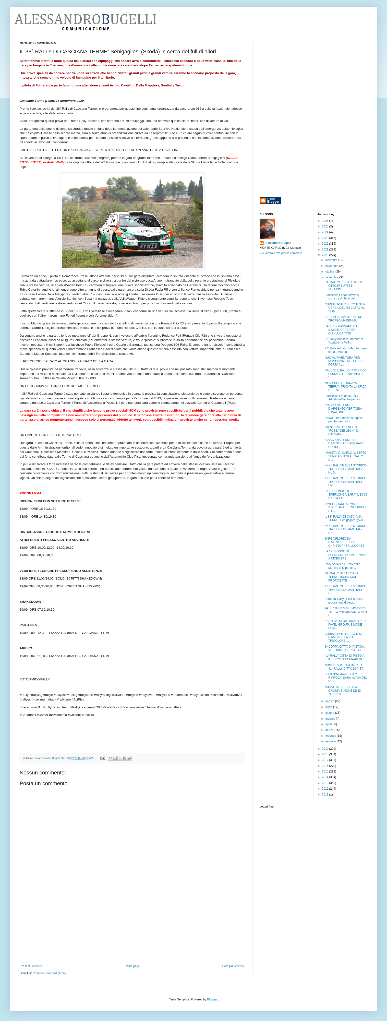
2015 (325, 771)
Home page (132, 966)
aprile (329, 724)
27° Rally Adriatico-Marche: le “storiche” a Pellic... (344, 340)
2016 (325, 766)
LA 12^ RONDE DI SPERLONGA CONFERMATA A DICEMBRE (346, 555)
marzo (329, 730)
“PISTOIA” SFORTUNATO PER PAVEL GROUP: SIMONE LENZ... (345, 624)
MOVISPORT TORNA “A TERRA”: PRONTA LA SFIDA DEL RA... (345, 386)
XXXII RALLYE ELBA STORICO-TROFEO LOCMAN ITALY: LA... (346, 481)
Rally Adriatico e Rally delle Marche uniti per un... (342, 565)
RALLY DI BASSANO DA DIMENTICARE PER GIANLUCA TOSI (341, 330)
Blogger (212, 999)
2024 (325, 232)
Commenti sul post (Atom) (50, 973)
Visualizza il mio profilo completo (281, 253)
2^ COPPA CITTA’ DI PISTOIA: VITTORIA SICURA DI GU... (345, 648)
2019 (325, 748)
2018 (325, 754)
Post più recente (31, 966)
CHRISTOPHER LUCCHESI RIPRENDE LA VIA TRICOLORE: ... (343, 637)
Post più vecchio (233, 966)
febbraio (331, 735)
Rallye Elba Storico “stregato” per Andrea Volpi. (344, 419)
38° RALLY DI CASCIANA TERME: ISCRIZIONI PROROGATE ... (341, 577)
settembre (332, 277)
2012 (325, 788)
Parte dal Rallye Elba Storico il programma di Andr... (344, 600)
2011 (325, 794)
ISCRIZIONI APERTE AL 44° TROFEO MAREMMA (343, 318)
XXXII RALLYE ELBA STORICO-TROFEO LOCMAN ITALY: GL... (346, 589)
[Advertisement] (132, 927)
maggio (330, 718)
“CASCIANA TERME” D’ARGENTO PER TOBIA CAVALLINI (343, 409)
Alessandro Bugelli (278, 243)
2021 (325, 249)
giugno (330, 712)
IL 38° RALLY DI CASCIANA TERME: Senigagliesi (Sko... (345, 518)
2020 (325, 255)
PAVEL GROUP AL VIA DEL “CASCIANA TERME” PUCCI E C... (345, 507)
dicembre (331, 260)
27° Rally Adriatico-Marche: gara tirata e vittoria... (346, 350)
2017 (325, 760)
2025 (325, 226)
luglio (329, 707)
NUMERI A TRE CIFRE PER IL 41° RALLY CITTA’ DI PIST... (345, 666)
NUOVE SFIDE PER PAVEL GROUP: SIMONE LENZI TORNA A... (343, 690)
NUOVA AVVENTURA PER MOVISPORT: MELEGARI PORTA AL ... (343, 361)
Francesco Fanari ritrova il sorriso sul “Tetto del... (342, 296)
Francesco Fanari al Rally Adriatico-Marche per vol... (344, 397)
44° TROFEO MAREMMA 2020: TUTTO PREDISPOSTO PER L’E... (346, 611)
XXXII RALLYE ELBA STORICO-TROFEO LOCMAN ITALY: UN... (346, 529)
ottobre (330, 271)
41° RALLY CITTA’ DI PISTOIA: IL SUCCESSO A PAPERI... (345, 657)
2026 (325, 221)
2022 (325, 243)
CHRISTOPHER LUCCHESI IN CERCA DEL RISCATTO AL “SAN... (345, 308)
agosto (330, 701)
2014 (325, 777)
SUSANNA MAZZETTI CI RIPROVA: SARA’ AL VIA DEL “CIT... (346, 678)
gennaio (331, 741)
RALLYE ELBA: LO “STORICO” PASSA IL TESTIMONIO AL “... (345, 374)
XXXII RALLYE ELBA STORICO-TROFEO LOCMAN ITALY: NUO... (346, 469)
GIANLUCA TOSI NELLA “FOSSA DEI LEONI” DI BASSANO (342, 431)
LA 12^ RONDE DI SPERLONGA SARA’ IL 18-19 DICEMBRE (346, 494)
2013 (325, 783)
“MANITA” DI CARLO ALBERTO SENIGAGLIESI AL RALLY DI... (345, 456)
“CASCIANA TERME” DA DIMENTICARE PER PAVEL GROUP (345, 443)
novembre (332, 266)
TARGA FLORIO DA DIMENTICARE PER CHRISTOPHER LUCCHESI (345, 542)
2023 (325, 238)
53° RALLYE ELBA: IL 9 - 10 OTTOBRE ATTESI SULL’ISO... (343, 286)
